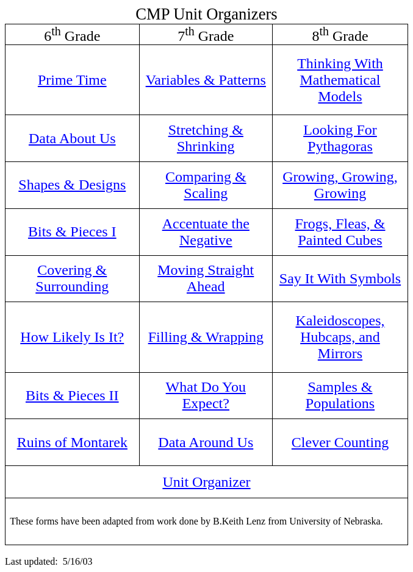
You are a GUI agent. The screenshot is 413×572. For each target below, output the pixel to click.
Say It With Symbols (340, 278)
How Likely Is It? (72, 337)
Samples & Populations (340, 395)
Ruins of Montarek (72, 442)
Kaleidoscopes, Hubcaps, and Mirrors (340, 336)
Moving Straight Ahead (205, 278)
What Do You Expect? (206, 395)
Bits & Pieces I (72, 231)
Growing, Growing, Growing (340, 185)
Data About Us (72, 138)
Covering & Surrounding (72, 278)
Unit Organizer (206, 482)
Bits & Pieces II (72, 395)
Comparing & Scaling (205, 185)
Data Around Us (205, 442)
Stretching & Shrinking (205, 138)
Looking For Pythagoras (340, 138)
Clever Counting (340, 442)
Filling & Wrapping (206, 337)
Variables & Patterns (206, 80)
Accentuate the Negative (206, 232)
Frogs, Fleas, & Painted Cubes (340, 232)
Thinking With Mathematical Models (340, 79)
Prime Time (72, 80)
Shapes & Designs (72, 184)
